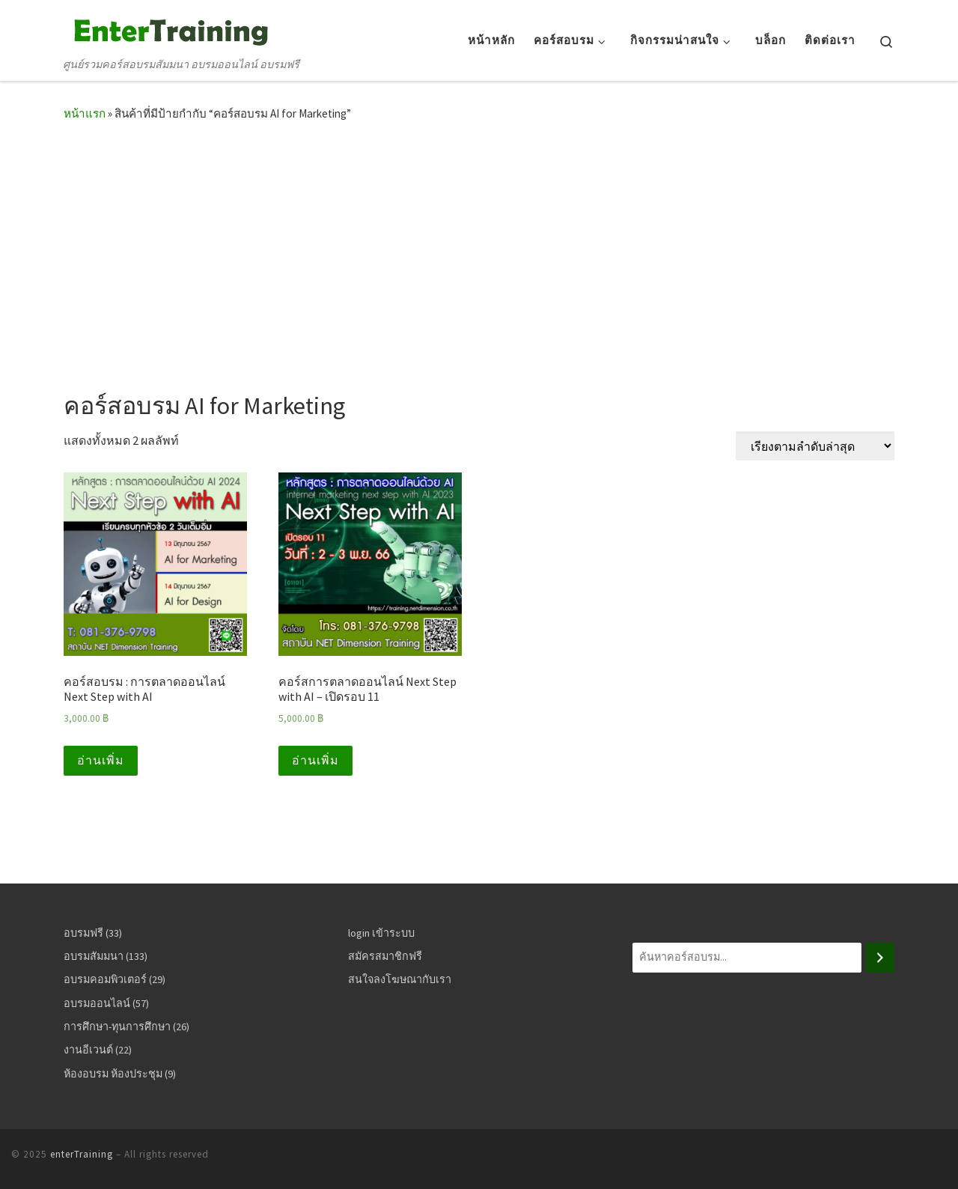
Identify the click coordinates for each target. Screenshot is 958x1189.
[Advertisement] (479, 251)
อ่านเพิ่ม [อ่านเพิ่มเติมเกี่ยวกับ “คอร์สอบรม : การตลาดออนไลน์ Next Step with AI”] (100, 760)
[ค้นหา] (880, 958)
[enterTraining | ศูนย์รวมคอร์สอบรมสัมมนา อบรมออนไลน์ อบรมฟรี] (168, 29)
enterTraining (81, 1154)
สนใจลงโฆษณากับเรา (399, 979)
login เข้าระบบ (381, 933)
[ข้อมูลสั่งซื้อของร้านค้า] (815, 445)
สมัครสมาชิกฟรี (385, 956)
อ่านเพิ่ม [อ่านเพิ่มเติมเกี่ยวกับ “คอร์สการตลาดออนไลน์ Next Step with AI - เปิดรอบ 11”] (315, 760)
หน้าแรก (85, 113)
